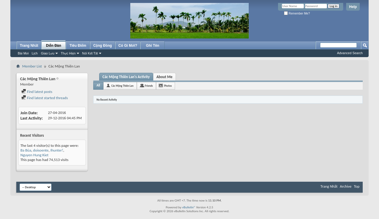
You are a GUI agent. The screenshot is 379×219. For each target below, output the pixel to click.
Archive (345, 186)
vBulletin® (188, 207)
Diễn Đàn (53, 46)
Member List (32, 66)
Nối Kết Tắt (90, 53)
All (98, 85)
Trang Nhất (29, 46)
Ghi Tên (152, 46)
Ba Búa (25, 150)
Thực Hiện (68, 53)
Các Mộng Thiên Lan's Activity (126, 77)
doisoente (41, 150)
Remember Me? (297, 13)
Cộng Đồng (102, 46)
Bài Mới (23, 53)
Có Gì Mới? (127, 46)
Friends (149, 85)
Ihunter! (56, 150)
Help (353, 7)
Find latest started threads (44, 98)
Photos (168, 85)
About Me (164, 77)
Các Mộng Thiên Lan (122, 85)
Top (356, 186)
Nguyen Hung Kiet (34, 155)
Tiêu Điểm (78, 46)
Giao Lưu (47, 53)
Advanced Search (350, 53)
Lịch (35, 53)
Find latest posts (36, 91)
